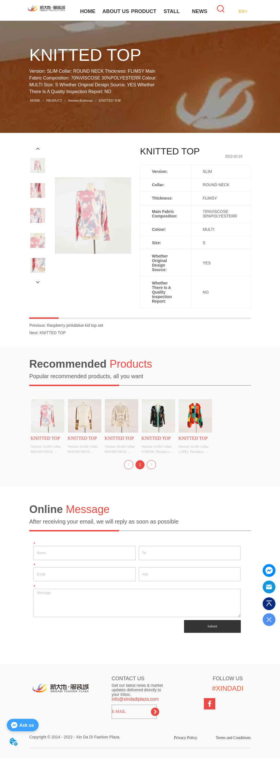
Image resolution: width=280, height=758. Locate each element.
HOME (87, 11)
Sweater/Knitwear (80, 100)
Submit (212, 626)
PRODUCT (143, 11)
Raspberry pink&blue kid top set (75, 325)
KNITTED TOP (109, 100)
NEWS (199, 11)
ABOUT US (115, 11)
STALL (172, 11)
